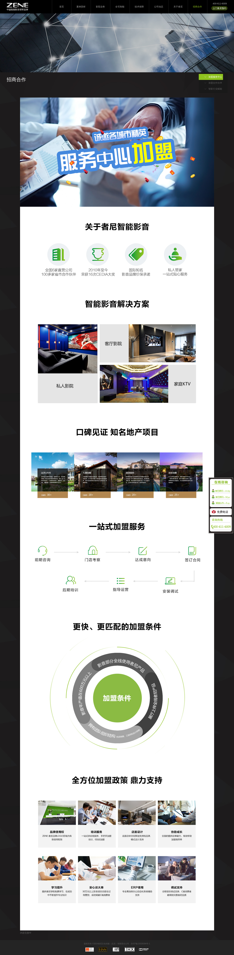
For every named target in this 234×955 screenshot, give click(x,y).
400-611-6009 (220, 3)
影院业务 (100, 6)
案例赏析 (81, 6)
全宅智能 (119, 6)
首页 (61, 6)
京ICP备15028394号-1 (140, 944)
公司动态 (158, 6)
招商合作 (197, 6)
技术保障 (139, 6)
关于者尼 (178, 6)
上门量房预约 (219, 8)
